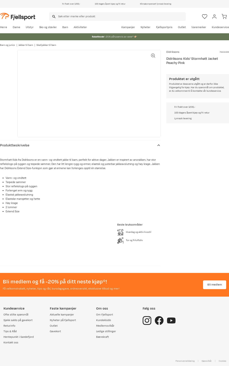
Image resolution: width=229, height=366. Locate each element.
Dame (16, 27)
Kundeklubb (103, 320)
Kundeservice (220, 27)
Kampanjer (128, 27)
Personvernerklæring (185, 361)
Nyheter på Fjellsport (63, 320)
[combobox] (117, 16)
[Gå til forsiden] (17, 16)
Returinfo (9, 326)
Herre (3, 27)
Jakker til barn (25, 45)
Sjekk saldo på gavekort (18, 320)
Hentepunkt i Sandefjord (18, 337)
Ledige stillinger (106, 331)
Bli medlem (214, 285)
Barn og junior (7, 45)
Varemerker (198, 27)
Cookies (222, 361)
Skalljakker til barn (46, 45)
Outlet (182, 27)
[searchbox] (122, 16)
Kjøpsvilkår (207, 361)
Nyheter (146, 27)
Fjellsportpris (164, 27)
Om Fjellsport (104, 315)
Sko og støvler (48, 27)
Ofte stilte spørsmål (15, 315)
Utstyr (30, 27)
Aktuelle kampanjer (62, 315)
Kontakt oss (10, 342)
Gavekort (55, 331)
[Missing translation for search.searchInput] (53, 17)
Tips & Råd (10, 331)
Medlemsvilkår (105, 326)
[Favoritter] (204, 16)
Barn (65, 27)
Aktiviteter (80, 27)
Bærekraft (102, 337)
